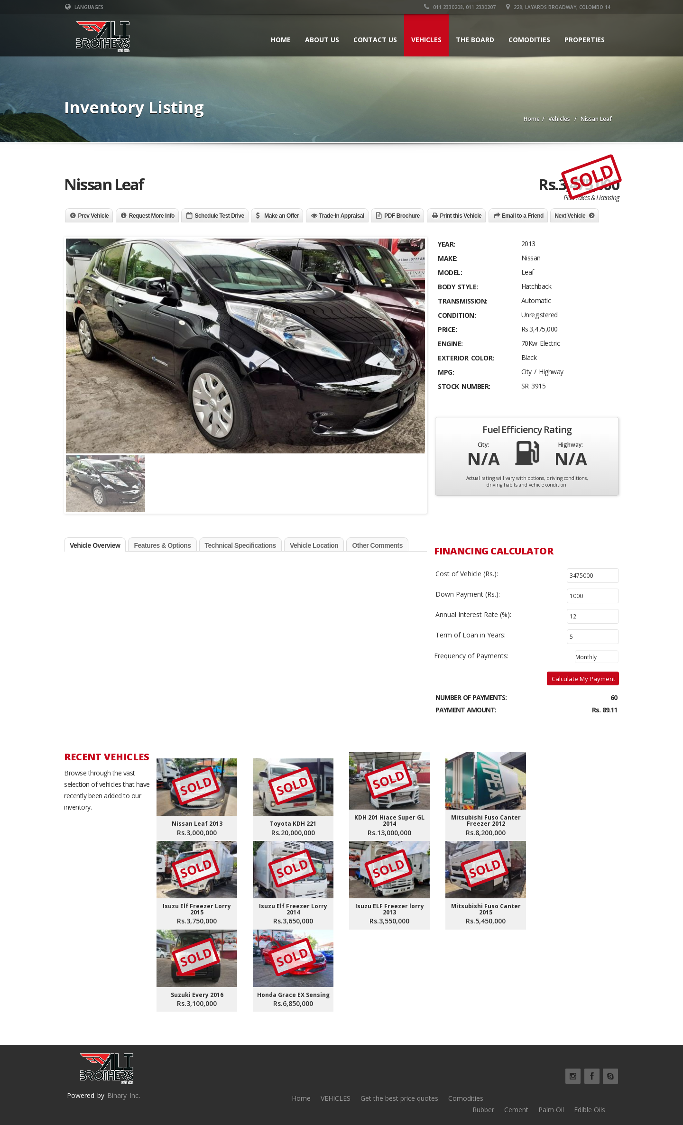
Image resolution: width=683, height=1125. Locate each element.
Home (281, 39)
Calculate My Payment (583, 678)
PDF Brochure (402, 215)
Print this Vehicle (461, 215)
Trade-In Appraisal (341, 215)
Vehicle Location (314, 545)
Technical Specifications (240, 545)
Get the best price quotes (399, 1098)
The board (475, 39)
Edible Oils (589, 1109)
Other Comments (377, 545)
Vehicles (426, 39)
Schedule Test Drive (219, 215)
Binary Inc (122, 1095)
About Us (322, 39)
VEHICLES (336, 1098)
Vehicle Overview (95, 545)
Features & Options (162, 545)
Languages (83, 7)
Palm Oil (551, 1109)
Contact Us (375, 39)
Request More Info (152, 215)
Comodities (529, 39)
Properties (584, 39)
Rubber (483, 1109)
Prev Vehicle (93, 215)
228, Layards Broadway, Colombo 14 (560, 7)
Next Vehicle (569, 215)
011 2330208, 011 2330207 (461, 7)
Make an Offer (281, 215)
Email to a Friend (523, 215)
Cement (516, 1109)
